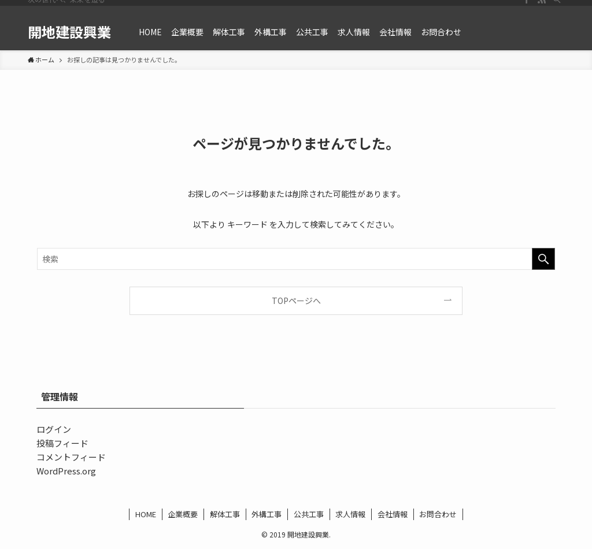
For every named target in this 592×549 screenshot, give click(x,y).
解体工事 (225, 514)
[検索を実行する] (543, 259)
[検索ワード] (296, 259)
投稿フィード (62, 443)
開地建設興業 (69, 32)
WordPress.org (66, 471)
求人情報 (350, 514)
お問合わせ (438, 514)
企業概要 (183, 514)
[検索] (556, 6)
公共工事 (309, 514)
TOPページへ (296, 300)
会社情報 (393, 514)
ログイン (53, 429)
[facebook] (526, 6)
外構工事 (266, 514)
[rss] (541, 6)
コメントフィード (71, 457)
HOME (145, 514)
